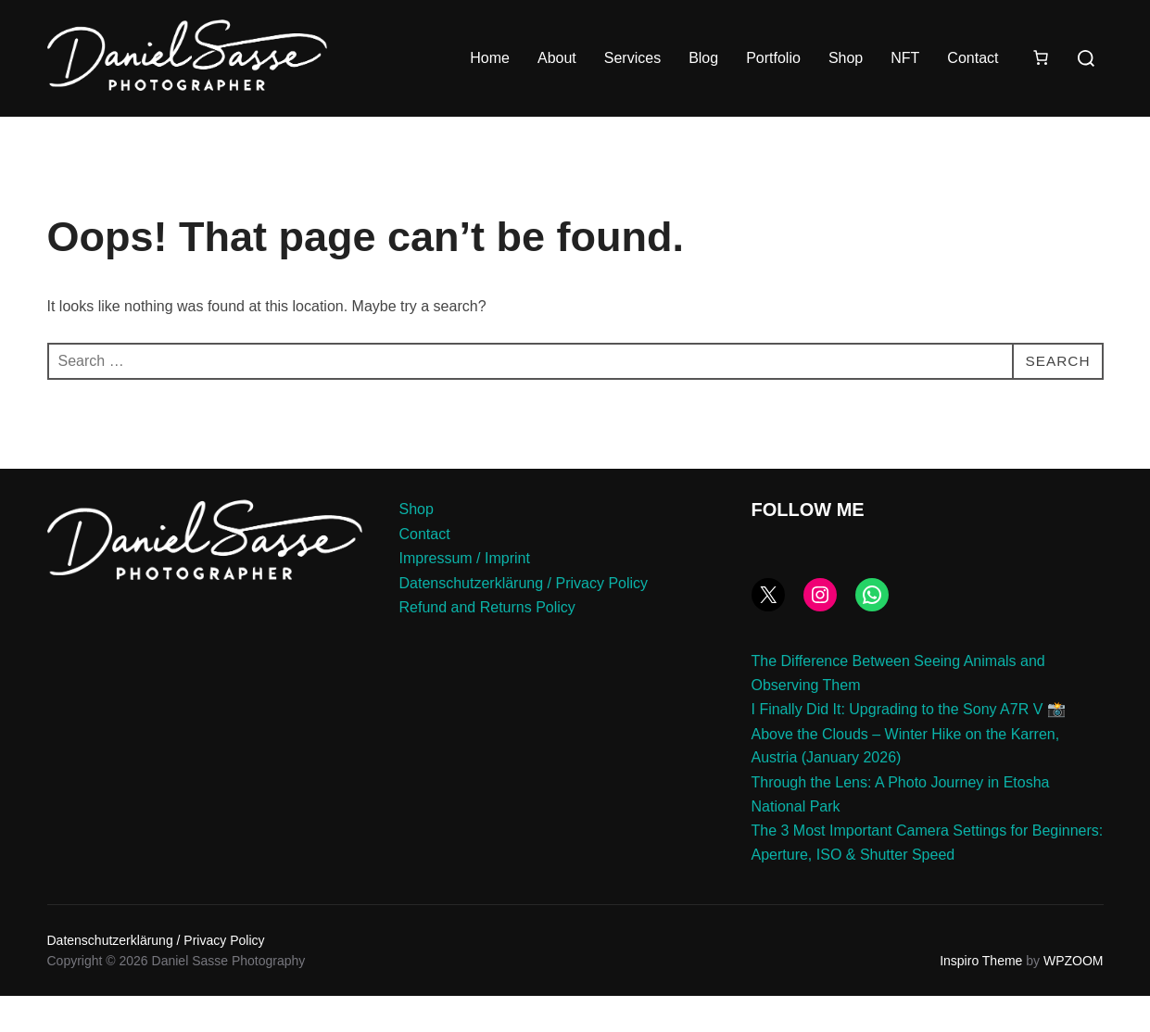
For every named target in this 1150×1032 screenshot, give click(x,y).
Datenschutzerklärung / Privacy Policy (524, 619)
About (556, 58)
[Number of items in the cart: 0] (1040, 57)
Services (632, 58)
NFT (905, 58)
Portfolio (773, 58)
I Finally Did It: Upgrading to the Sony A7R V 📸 (909, 746)
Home (490, 58)
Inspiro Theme (981, 997)
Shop (845, 58)
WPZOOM (1073, 997)
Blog (703, 58)
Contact (972, 58)
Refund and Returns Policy (487, 644)
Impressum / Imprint (464, 595)
